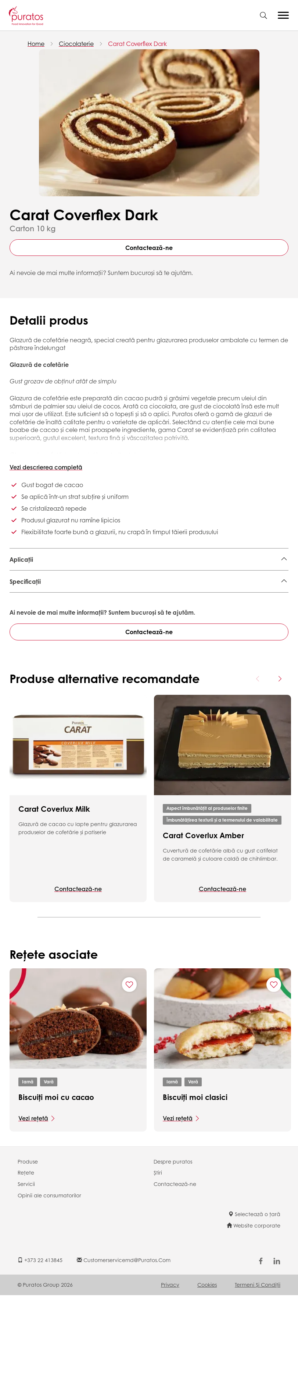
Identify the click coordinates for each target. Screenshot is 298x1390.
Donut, (19, 588)
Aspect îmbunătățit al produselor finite (207, 903)
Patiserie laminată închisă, (67, 588)
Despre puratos (173, 1256)
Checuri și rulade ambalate (194, 588)
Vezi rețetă (33, 1213)
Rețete (26, 1267)
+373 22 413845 (40, 1355)
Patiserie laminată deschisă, (50, 577)
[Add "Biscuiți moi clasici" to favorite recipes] (274, 1079)
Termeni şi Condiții (257, 1379)
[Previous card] (258, 773)
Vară (49, 1176)
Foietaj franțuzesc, (142, 577)
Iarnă (27, 1176)
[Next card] (279, 773)
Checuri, (262, 577)
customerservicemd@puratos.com (123, 1355)
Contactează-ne (149, 247)
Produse (28, 1256)
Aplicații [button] (21, 559)
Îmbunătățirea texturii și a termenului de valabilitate (222, 915)
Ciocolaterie (76, 43)
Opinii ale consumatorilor (49, 1290)
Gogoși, (142, 588)
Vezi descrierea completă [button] (46, 467)
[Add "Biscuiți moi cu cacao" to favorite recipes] (129, 1079)
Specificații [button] (25, 619)
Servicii (26, 1279)
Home (36, 43)
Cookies (207, 1379)
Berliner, (103, 577)
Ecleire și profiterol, (222, 577)
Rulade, (118, 588)
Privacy (170, 1379)
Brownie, (182, 577)
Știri (158, 1267)
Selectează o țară (254, 1308)
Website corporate (253, 1320)
